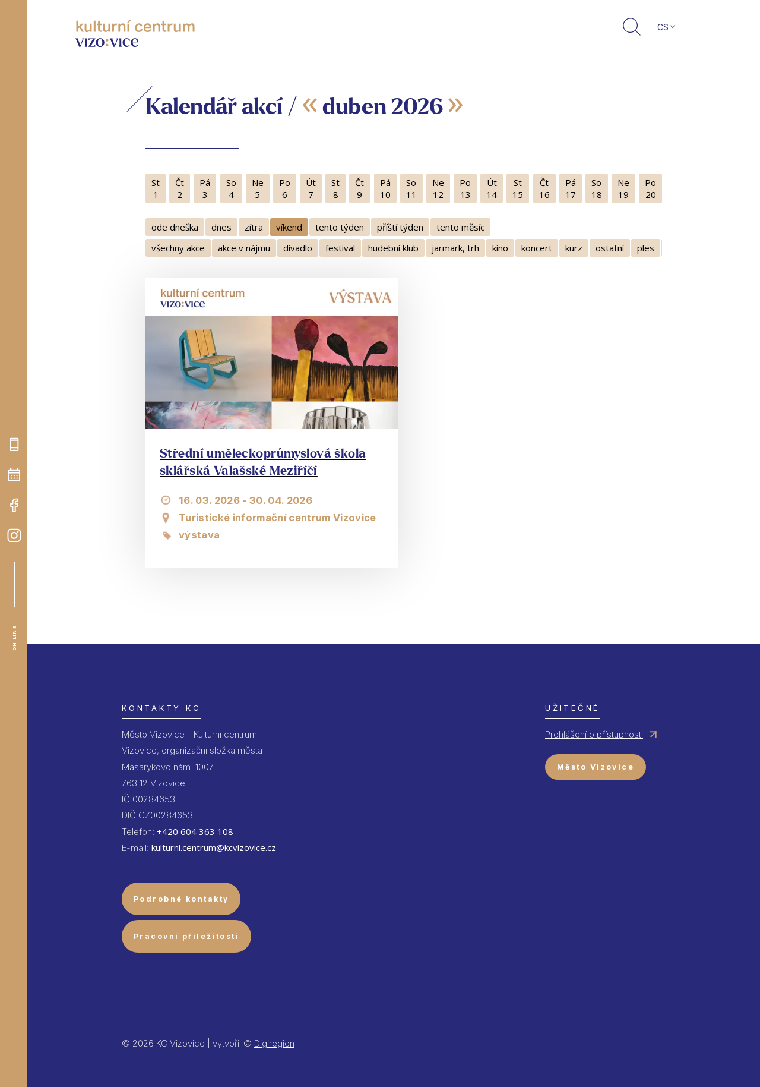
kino (500, 248)
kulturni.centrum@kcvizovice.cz (213, 847)
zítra (254, 227)
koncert (536, 248)
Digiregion (274, 1043)
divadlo (297, 248)
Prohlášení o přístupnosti (594, 734)
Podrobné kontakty (181, 898)
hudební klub (393, 248)
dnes (221, 227)
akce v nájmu (244, 248)
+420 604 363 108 (195, 831)
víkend (289, 227)
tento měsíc (460, 227)
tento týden (339, 227)
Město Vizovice (595, 767)
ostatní (610, 248)
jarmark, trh (455, 248)
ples (645, 248)
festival (340, 248)
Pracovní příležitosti (186, 936)
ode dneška (174, 227)
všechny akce (178, 248)
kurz (573, 248)
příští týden (400, 227)
